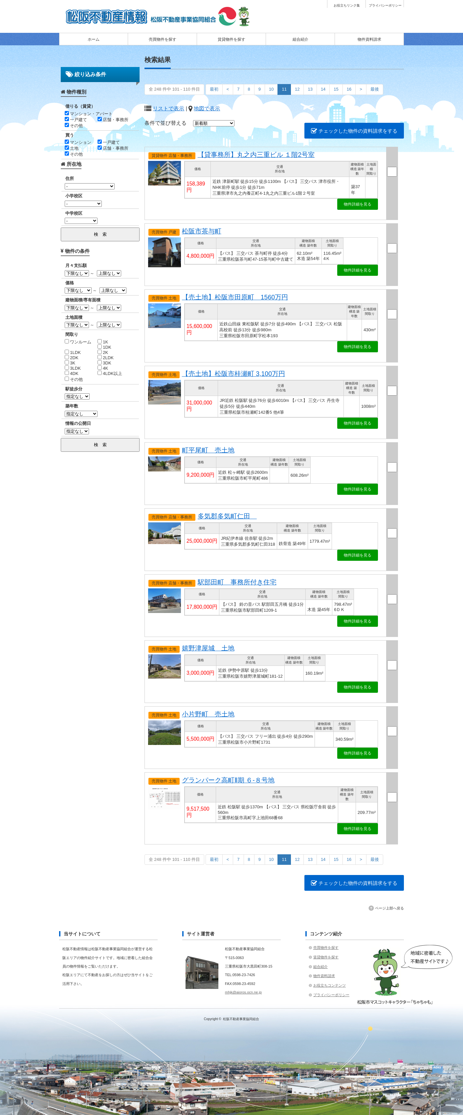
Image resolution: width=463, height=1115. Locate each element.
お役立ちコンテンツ (329, 985)
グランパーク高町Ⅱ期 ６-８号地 (228, 780)
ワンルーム (78, 341)
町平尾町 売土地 (208, 450)
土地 (72, 148)
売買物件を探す (162, 39)
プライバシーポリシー (385, 5)
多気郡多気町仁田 (227, 516)
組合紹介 (300, 39)
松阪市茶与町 (201, 231)
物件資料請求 (369, 39)
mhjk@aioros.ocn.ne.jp (243, 992)
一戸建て (76, 119)
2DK (71, 357)
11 (284, 89)
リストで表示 (168, 108)
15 (336, 89)
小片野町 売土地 (208, 714)
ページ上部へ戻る (389, 908)
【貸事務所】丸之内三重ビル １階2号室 (256, 154)
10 (271, 89)
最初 (214, 89)
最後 (374, 89)
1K (103, 341)
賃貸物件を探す (231, 39)
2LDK (106, 357)
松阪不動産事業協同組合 (241, 1019)
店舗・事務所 (113, 119)
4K (103, 368)
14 (323, 89)
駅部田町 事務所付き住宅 (237, 582)
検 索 (100, 234)
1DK (104, 347)
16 (349, 89)
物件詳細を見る (357, 204)
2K (103, 352)
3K (70, 363)
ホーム (93, 39)
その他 (74, 125)
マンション (78, 142)
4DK (71, 373)
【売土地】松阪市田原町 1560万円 (235, 297)
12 (297, 89)
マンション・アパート (89, 113)
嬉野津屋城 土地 (208, 648)
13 (310, 89)
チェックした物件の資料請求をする (354, 131)
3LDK (73, 368)
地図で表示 (207, 108)
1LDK (73, 352)
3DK (104, 363)
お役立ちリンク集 (347, 5)
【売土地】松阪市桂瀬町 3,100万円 (233, 373)
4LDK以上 (110, 373)
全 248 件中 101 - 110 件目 (174, 89)
